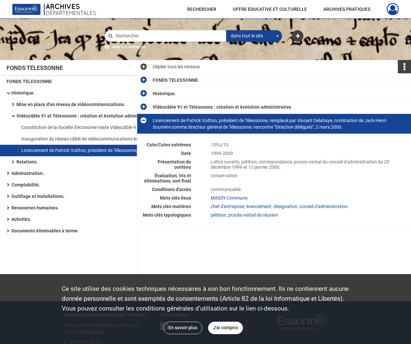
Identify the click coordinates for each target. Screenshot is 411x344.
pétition (218, 215)
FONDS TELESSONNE (29, 81)
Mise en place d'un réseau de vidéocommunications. (70, 104)
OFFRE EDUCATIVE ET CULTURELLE (270, 9)
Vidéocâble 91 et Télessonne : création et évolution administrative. (82, 115)
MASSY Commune (229, 198)
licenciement (258, 206)
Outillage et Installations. (38, 196)
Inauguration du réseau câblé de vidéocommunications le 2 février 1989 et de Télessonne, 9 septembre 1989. (87, 138)
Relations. (27, 161)
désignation (285, 206)
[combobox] (254, 36)
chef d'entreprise (227, 206)
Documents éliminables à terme (44, 230)
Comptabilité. (25, 184)
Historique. (23, 93)
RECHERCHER (201, 9)
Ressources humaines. (35, 207)
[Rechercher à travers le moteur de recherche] (169, 35)
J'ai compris (225, 327)
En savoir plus (182, 327)
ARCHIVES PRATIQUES (346, 9)
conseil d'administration (323, 206)
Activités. (21, 219)
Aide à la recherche (128, 47)
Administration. (27, 173)
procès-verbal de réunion (253, 215)
